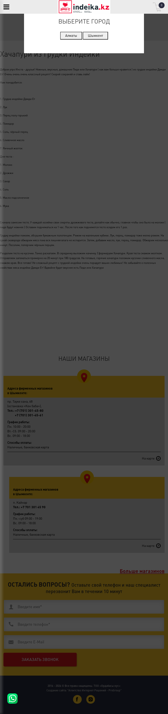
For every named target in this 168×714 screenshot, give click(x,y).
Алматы (71, 35)
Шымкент (95, 35)
